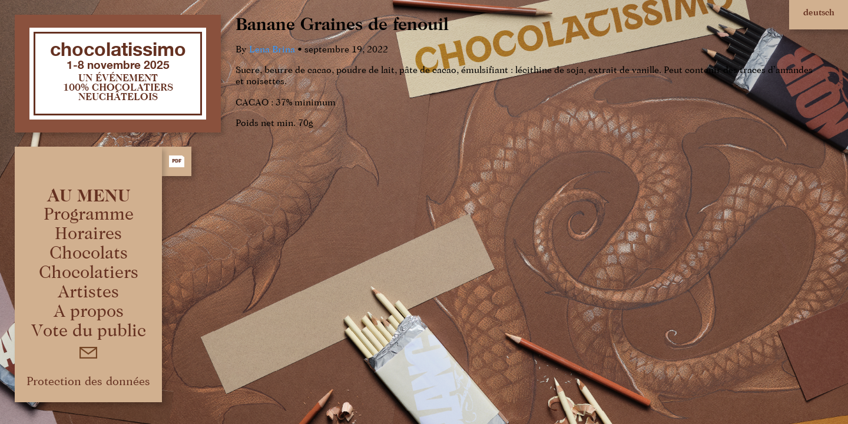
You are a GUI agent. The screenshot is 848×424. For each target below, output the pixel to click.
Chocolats (88, 254)
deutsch (818, 12)
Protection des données (88, 381)
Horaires (88, 234)
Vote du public (88, 331)
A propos (89, 312)
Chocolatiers (88, 273)
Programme (89, 215)
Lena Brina (272, 50)
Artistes (88, 293)
